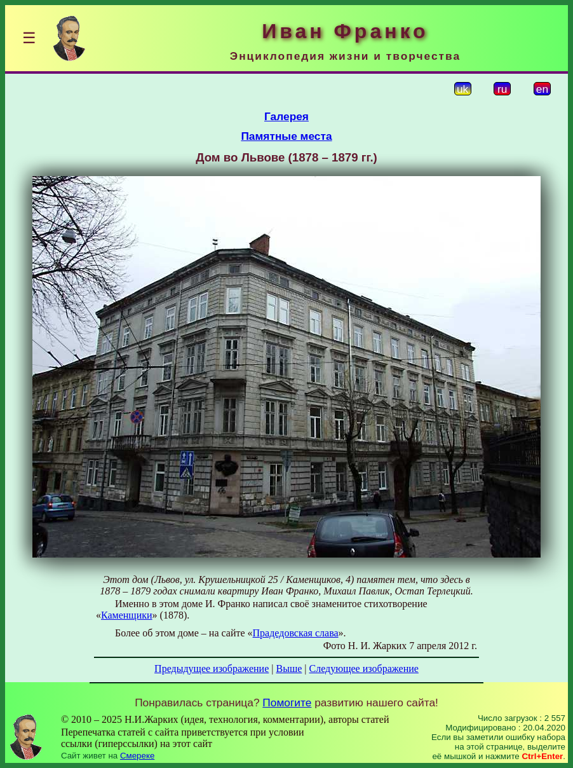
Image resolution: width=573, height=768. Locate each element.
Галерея (286, 116)
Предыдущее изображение (211, 668)
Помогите (286, 702)
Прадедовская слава (296, 632)
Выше (289, 668)
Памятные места (286, 136)
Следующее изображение (364, 668)
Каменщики (126, 615)
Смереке (137, 755)
